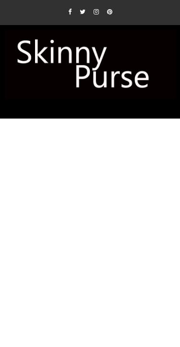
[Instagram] (96, 11)
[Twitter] (82, 11)
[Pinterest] (109, 11)
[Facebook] (70, 11)
